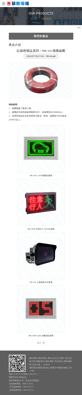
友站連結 (59, 363)
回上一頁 (41, 343)
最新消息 (42, 359)
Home (34, 19)
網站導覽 (49, 363)
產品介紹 (51, 359)
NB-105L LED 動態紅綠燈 (41, 175)
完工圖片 (60, 359)
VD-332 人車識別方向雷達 (40, 282)
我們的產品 (41, 35)
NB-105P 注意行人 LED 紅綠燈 (41, 229)
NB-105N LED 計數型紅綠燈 (41, 336)
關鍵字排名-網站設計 (18, 378)
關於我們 (33, 359)
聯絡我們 (40, 363)
